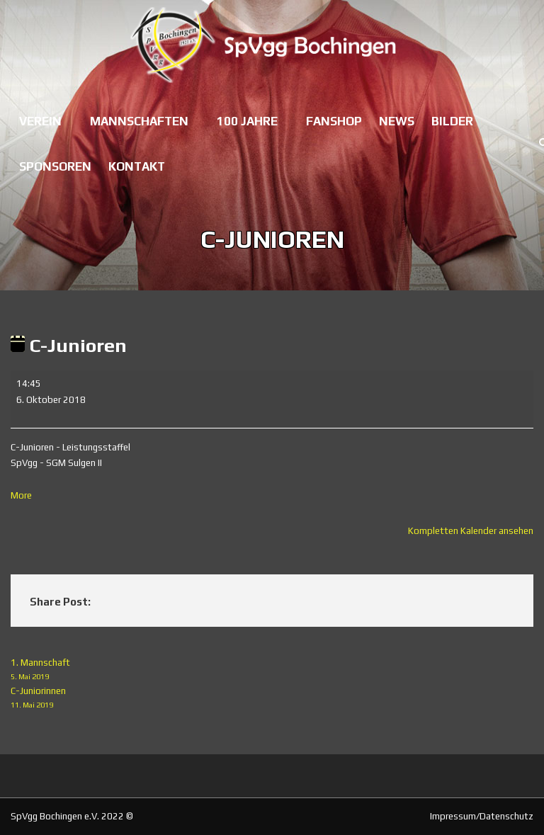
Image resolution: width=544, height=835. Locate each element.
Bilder (452, 121)
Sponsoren (55, 166)
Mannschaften (139, 121)
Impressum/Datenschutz (481, 816)
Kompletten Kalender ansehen (470, 531)
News (396, 121)
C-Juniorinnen (272, 699)
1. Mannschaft (272, 670)
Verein (40, 121)
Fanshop (334, 121)
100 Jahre (247, 121)
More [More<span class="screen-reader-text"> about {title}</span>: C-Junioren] (21, 495)
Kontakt (136, 166)
